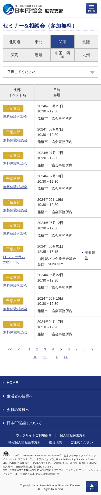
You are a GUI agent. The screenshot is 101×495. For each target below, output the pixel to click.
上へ (91, 486)
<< (10, 349)
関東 (62, 42)
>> (66, 357)
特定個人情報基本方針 (24, 442)
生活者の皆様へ (20, 396)
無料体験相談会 (15, 117)
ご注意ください (81, 442)
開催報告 (90, 255)
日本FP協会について (24, 423)
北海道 (14, 42)
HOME (12, 382)
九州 (86, 55)
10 (35, 357)
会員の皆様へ (18, 409)
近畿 (38, 55)
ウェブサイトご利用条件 (33, 435)
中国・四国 (62, 55)
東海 (15, 55)
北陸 (86, 42)
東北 (38, 42)
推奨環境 (55, 442)
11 (45, 357)
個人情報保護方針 (73, 435)
